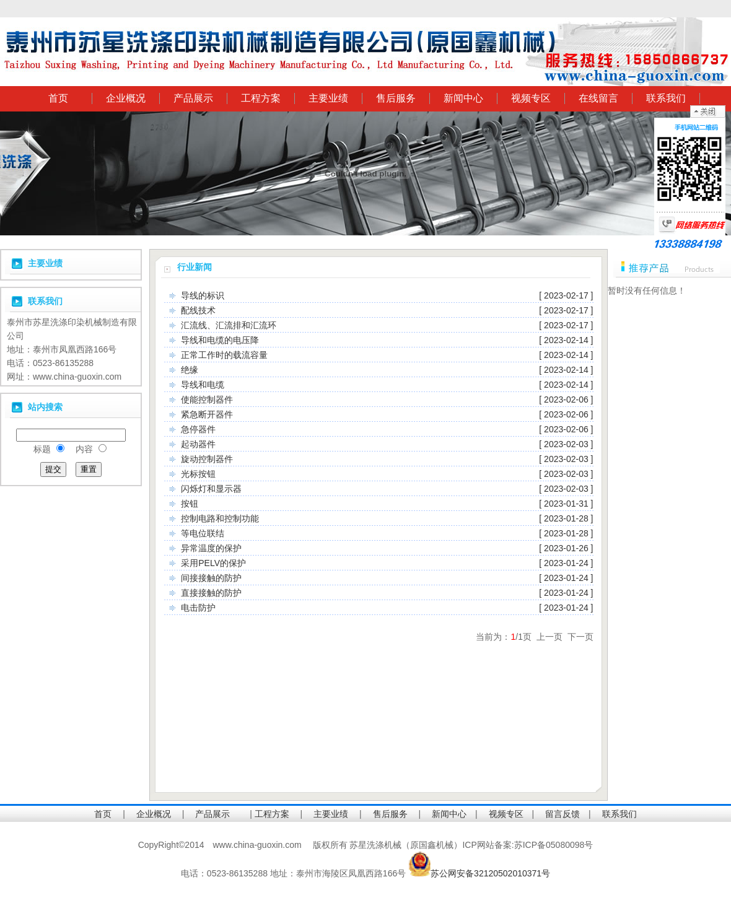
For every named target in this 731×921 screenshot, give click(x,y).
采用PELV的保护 (213, 563)
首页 (58, 98)
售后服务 (396, 98)
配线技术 (198, 310)
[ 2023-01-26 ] (566, 548)
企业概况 (126, 98)
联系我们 (666, 98)
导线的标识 (202, 295)
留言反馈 (562, 814)
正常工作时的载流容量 (224, 355)
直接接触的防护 (211, 593)
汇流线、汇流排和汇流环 (228, 325)
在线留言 (598, 98)
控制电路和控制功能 (220, 518)
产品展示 (193, 98)
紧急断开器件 (207, 414)
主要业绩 (328, 98)
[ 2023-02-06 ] (566, 399)
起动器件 (198, 444)
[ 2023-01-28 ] (566, 518)
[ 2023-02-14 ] (566, 340)
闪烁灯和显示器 (211, 489)
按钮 (189, 504)
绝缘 (189, 370)
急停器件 (198, 429)
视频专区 (531, 98)
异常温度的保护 (211, 548)
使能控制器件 (207, 399)
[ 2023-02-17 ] (566, 295)
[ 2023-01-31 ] (566, 504)
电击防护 (198, 608)
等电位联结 (202, 533)
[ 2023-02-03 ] (566, 444)
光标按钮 (198, 474)
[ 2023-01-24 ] (566, 563)
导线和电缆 (202, 385)
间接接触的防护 (211, 578)
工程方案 (261, 98)
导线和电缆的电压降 (220, 340)
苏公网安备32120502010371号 (490, 873)
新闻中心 (463, 98)
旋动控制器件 (207, 459)
